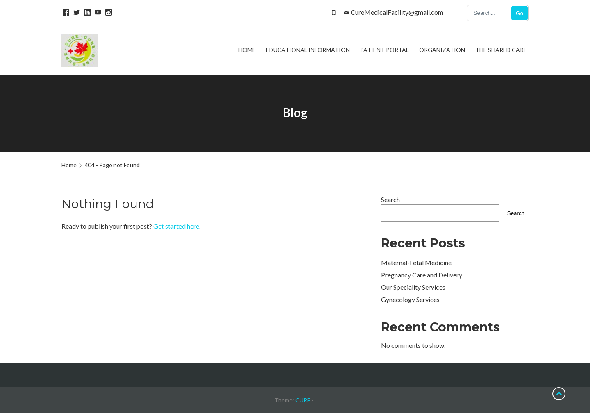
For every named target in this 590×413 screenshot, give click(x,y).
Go (519, 13)
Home (69, 164)
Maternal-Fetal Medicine (416, 262)
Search (390, 199)
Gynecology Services (410, 299)
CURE (303, 400)
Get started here (176, 226)
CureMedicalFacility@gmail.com (397, 12)
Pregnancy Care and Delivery (421, 275)
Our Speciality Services (413, 287)
